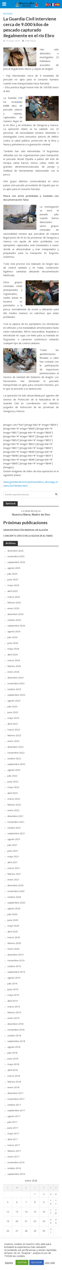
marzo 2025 (13, 596)
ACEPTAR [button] (22, 1262)
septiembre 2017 (16, 1110)
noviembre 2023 (15, 683)
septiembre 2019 (16, 971)
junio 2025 (12, 579)
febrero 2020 (14, 943)
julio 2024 (12, 637)
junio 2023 (12, 712)
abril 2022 (12, 793)
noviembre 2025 (15, 556)
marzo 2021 (13, 868)
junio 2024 (12, 643)
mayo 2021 (13, 856)
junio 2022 (12, 781)
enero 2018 (13, 1087)
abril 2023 (12, 723)
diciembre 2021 (15, 816)
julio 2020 (12, 914)
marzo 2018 (13, 1075)
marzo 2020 (13, 937)
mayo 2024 (13, 648)
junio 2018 (12, 1058)
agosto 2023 (13, 700)
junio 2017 (12, 1127)
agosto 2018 (13, 1046)
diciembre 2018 (15, 1023)
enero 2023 (13, 741)
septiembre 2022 (16, 764)
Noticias (8, 13)
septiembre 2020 (16, 902)
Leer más (50, 1262)
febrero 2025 (14, 602)
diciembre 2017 (15, 1093)
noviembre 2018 (15, 1029)
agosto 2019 (13, 977)
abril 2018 (12, 1070)
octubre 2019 (14, 966)
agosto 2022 (13, 769)
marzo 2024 (13, 660)
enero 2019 (13, 1018)
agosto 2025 (13, 567)
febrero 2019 (14, 1012)
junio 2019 (12, 989)
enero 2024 (13, 671)
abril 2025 (12, 591)
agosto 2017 (13, 1116)
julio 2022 (12, 775)
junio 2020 (12, 920)
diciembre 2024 (15, 614)
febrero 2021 (14, 873)
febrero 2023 (14, 735)
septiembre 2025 (16, 562)
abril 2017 (12, 1139)
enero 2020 (13, 948)
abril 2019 (12, 1000)
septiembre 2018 (16, 1041)
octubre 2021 (14, 827)
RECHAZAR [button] (36, 1262)
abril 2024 (12, 654)
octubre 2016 (14, 1168)
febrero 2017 (14, 1150)
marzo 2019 (13, 1006)
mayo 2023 (13, 717)
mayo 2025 (13, 585)
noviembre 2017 (15, 1098)
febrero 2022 (14, 804)
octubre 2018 (14, 1035)
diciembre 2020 (15, 885)
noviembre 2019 (15, 960)
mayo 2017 (13, 1133)
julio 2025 (12, 573)
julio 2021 (12, 845)
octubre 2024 (14, 619)
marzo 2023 (13, 729)
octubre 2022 (14, 758)
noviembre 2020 (15, 891)
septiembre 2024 (16, 625)
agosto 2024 (13, 631)
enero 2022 (13, 810)
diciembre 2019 (15, 954)
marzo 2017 (13, 1145)
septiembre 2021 (16, 833)
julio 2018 (12, 1052)
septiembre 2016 (16, 1174)
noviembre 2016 (15, 1162)
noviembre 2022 (15, 752)
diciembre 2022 (15, 746)
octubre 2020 (14, 896)
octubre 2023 (14, 689)
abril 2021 (12, 862)
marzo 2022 (13, 798)
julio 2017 (12, 1122)
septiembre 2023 (16, 694)
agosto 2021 (13, 839)
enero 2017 (13, 1156)
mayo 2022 (13, 787)
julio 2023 (12, 706)
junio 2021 (12, 850)
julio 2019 (12, 983)
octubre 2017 (14, 1104)
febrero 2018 (14, 1081)
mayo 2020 (13, 925)
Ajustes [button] (9, 1262)
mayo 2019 (13, 994)
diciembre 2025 (15, 550)
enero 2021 (13, 879)
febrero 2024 (14, 666)
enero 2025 (13, 608)
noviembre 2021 (15, 821)
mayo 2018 (13, 1064)
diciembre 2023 (15, 677)
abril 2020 (12, 931)
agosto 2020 (13, 908)
